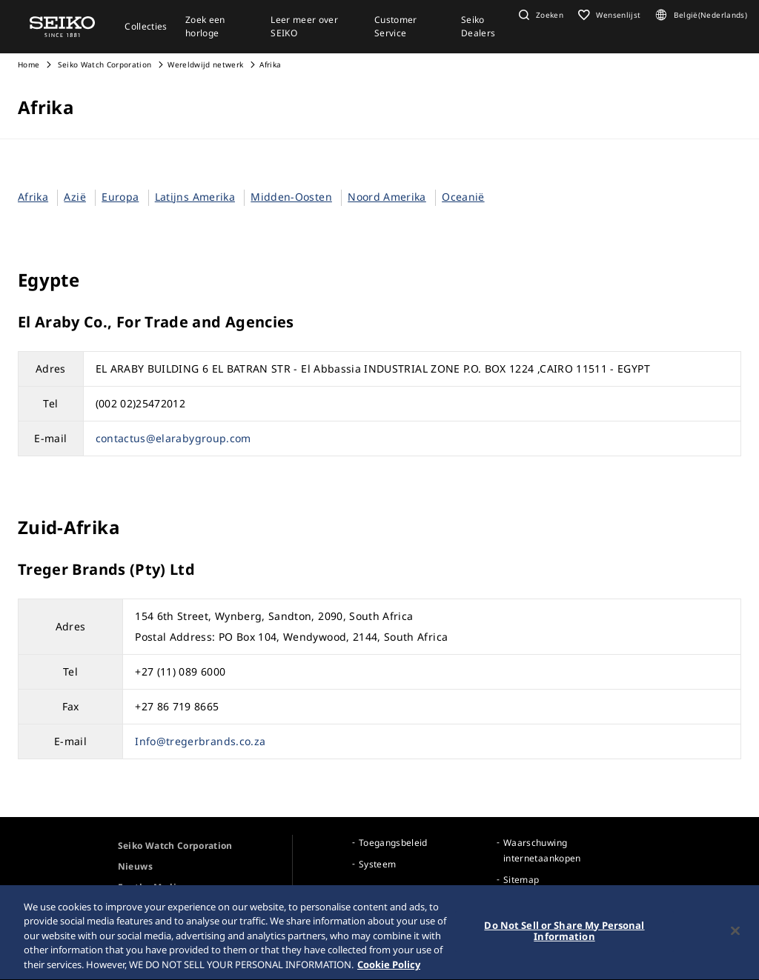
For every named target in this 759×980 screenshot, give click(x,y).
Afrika (33, 197)
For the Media (150, 887)
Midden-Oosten (291, 197)
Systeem (377, 864)
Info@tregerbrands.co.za (200, 741)
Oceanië (463, 197)
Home (28, 64)
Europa (120, 197)
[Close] (735, 937)
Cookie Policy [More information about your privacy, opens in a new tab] (388, 971)
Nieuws (135, 866)
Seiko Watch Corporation (103, 64)
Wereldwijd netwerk (205, 64)
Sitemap (521, 879)
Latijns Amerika (195, 197)
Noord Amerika (387, 197)
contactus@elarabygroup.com (173, 438)
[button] (539, 15)
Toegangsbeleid (393, 842)
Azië (74, 197)
